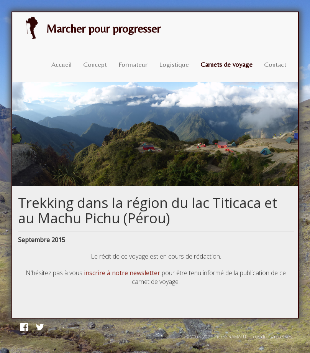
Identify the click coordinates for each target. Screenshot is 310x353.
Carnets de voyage (226, 64)
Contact (275, 64)
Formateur (133, 64)
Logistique (174, 64)
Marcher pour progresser (90, 28)
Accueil (61, 64)
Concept (95, 64)
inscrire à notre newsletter (122, 273)
